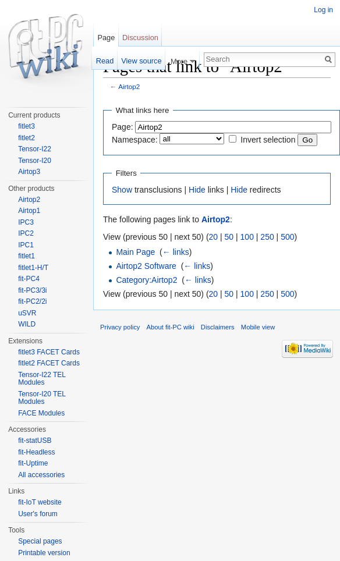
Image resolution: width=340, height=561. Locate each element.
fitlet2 (26, 138)
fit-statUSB (34, 440)
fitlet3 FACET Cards (49, 352)
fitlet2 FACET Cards (49, 363)
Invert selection (267, 139)
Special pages (40, 541)
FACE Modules (41, 413)
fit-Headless (36, 452)
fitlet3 (26, 126)
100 (247, 237)
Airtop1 (29, 211)
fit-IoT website (39, 502)
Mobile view (258, 327)
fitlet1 (26, 256)
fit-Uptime (33, 463)
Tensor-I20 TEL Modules (41, 398)
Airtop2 (129, 86)
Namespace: (135, 139)
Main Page (135, 252)
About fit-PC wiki (170, 327)
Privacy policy (120, 327)
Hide (197, 189)
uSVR (27, 313)
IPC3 (26, 222)
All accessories (41, 475)
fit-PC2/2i (32, 301)
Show (122, 189)
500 (287, 237)
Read (105, 60)
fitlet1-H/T (33, 268)
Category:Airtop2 (146, 280)
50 (229, 237)
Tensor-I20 (34, 161)
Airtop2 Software (146, 266)
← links (175, 252)
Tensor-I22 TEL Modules (41, 379)
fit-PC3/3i (32, 290)
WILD (27, 324)
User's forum (38, 514)
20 (213, 237)
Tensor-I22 (34, 149)
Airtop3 (29, 172)
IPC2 (26, 233)
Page (106, 37)
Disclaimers (218, 327)
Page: (122, 127)
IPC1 (26, 245)
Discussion (140, 37)
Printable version (44, 553)
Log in (323, 10)
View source (141, 60)
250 (267, 237)
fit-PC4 (29, 279)
